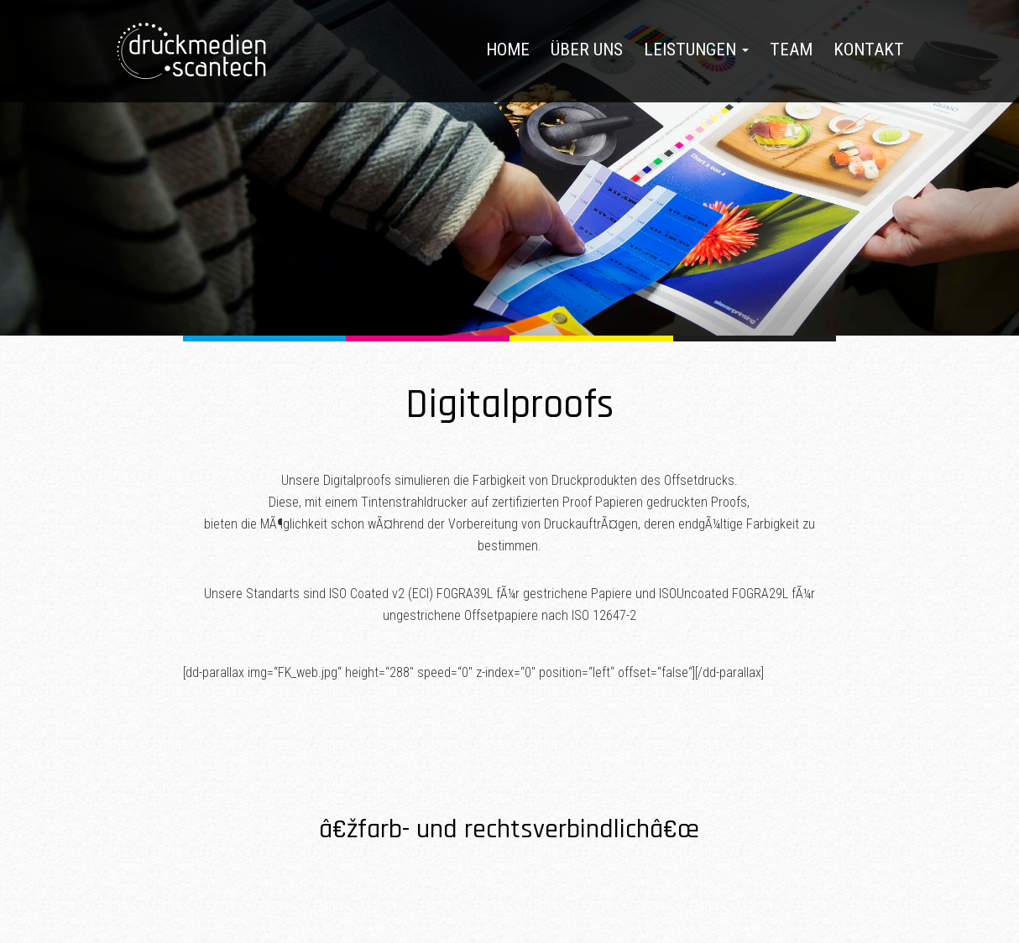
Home (508, 49)
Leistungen (696, 49)
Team (791, 49)
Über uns (587, 49)
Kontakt (868, 49)
